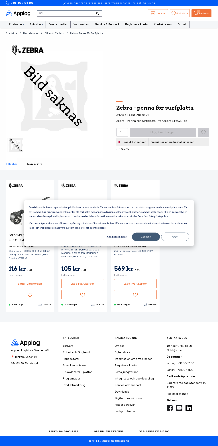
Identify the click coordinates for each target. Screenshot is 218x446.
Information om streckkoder (133, 359)
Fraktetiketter (58, 24)
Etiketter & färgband (76, 352)
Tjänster (35, 24)
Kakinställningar (117, 236)
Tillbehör (11, 164)
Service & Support (107, 24)
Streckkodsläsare (74, 365)
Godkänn (146, 236)
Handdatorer (30, 33)
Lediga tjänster (125, 411)
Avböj (175, 236)
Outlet (182, 24)
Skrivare (68, 345)
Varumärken (81, 24)
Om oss (119, 345)
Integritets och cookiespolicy (134, 378)
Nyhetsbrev (122, 352)
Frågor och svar (125, 404)
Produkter (15, 24)
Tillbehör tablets (54, 33)
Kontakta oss (163, 24)
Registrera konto (136, 24)
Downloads (122, 391)
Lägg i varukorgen (30, 283)
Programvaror (71, 378)
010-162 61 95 (19, 3)
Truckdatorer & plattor (77, 372)
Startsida (11, 33)
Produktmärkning (74, 385)
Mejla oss (176, 350)
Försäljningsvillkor (126, 372)
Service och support (128, 385)
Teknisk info (34, 164)
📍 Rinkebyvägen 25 (24, 357)
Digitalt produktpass (128, 398)
